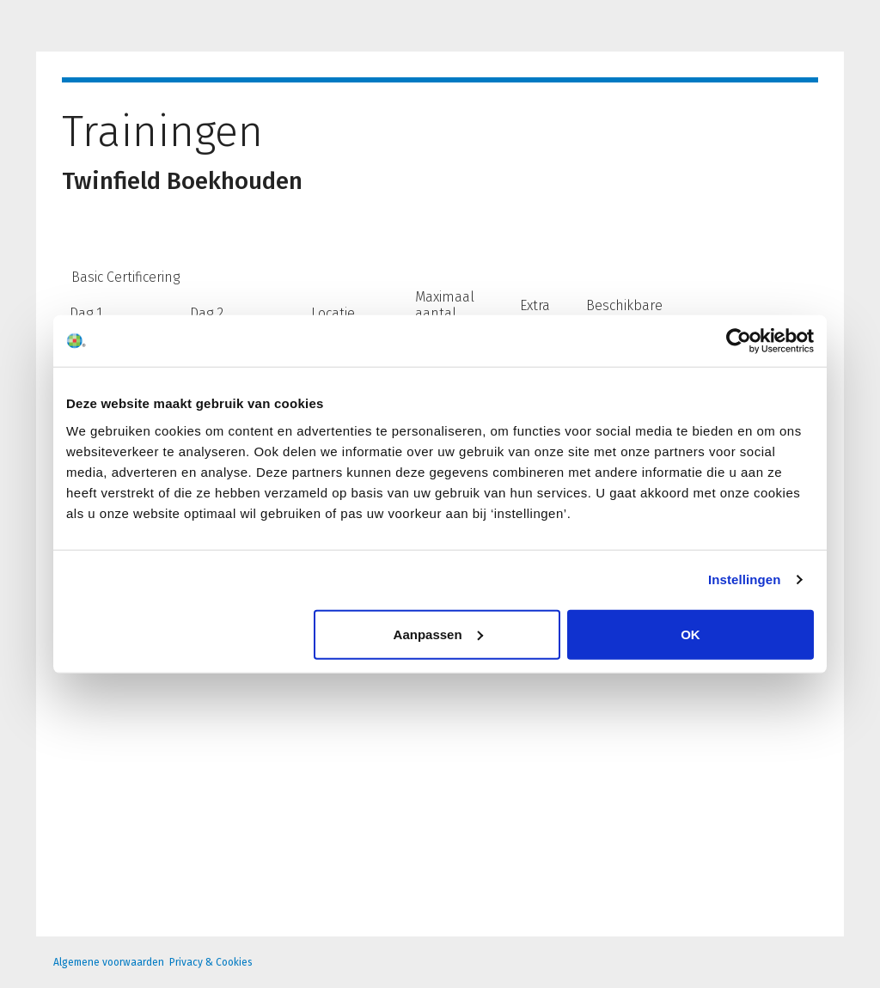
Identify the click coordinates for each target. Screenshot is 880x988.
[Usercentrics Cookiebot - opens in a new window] (738, 341)
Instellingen (744, 579)
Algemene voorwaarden (108, 962)
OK (690, 633)
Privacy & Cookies (211, 962)
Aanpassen (438, 633)
